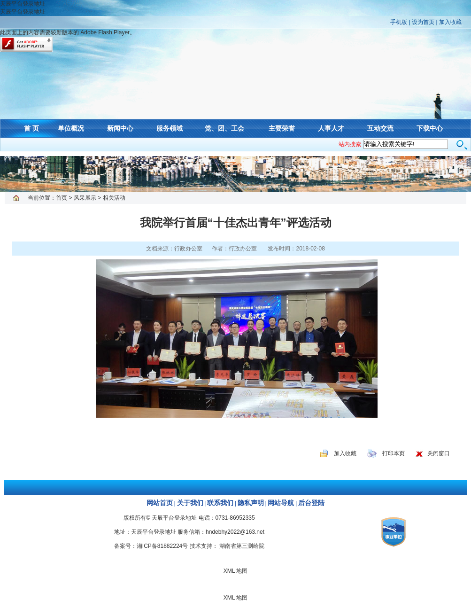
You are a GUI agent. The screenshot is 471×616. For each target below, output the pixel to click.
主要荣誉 (282, 128)
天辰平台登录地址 (22, 3)
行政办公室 (243, 248)
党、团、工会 (224, 128)
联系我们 (220, 503)
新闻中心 (120, 128)
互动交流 (380, 128)
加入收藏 (450, 22)
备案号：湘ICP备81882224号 (151, 546)
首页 (61, 198)
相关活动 (114, 198)
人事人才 (331, 128)
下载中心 (430, 128)
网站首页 (160, 503)
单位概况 (71, 128)
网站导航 (281, 503)
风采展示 (85, 198)
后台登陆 (311, 503)
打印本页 (393, 453)
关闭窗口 (438, 453)
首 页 (31, 128)
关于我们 (190, 503)
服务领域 (169, 128)
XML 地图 (236, 174)
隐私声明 (251, 503)
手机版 (398, 22)
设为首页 (423, 22)
